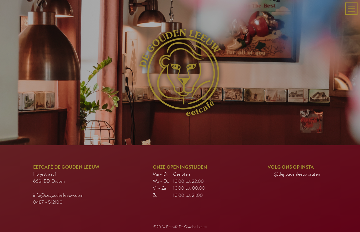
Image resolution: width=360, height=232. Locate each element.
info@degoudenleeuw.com (58, 194)
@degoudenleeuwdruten (297, 173)
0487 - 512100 (47, 201)
